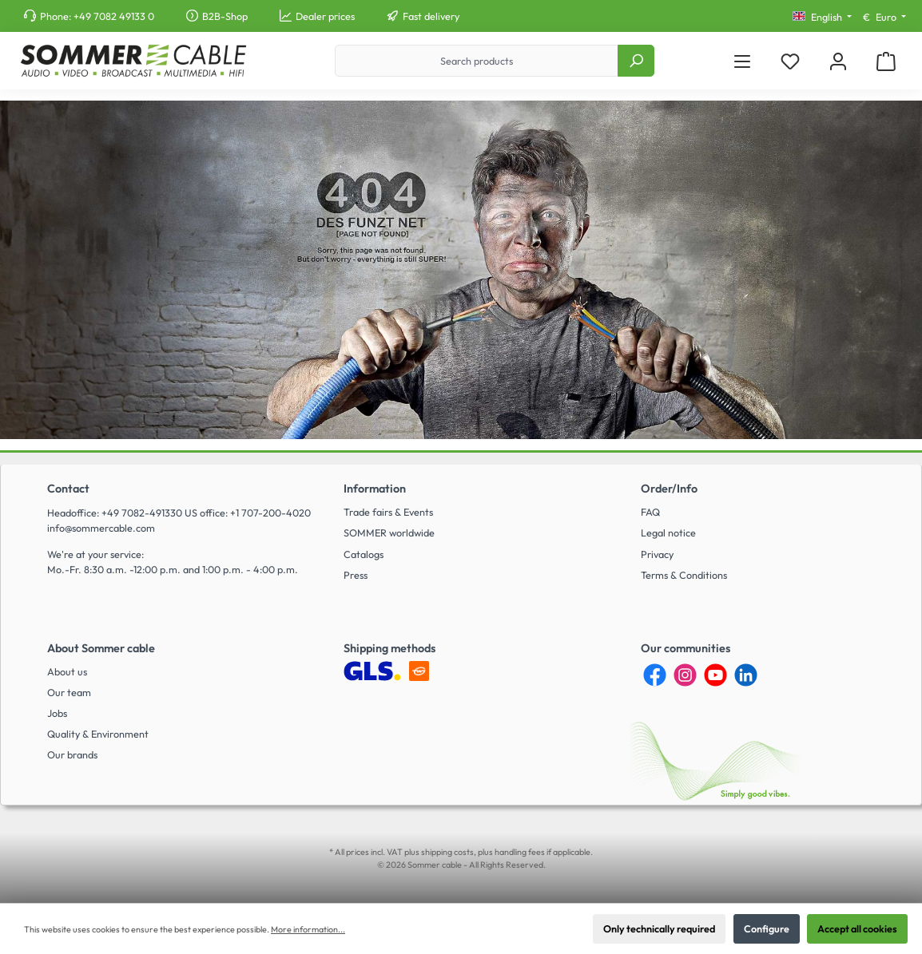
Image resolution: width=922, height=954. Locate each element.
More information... (308, 929)
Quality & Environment (98, 733)
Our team (69, 692)
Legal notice (668, 532)
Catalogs (364, 554)
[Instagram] (685, 675)
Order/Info (669, 488)
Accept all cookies (857, 928)
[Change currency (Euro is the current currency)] (884, 17)
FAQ (650, 511)
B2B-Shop (225, 16)
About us (67, 671)
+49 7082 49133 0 (114, 16)
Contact (68, 488)
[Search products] (476, 61)
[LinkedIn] (746, 675)
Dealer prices (325, 16)
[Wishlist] (790, 61)
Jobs (57, 713)
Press (356, 574)
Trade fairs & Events (388, 511)
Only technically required (659, 928)
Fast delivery (431, 16)
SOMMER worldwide (389, 532)
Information (375, 488)
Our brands (72, 754)
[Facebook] (655, 675)
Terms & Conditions (684, 574)
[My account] (838, 61)
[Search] (636, 61)
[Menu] (742, 61)
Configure (766, 928)
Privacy (657, 554)
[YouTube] (715, 675)
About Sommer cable (101, 648)
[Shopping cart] (886, 61)
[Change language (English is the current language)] (822, 17)
